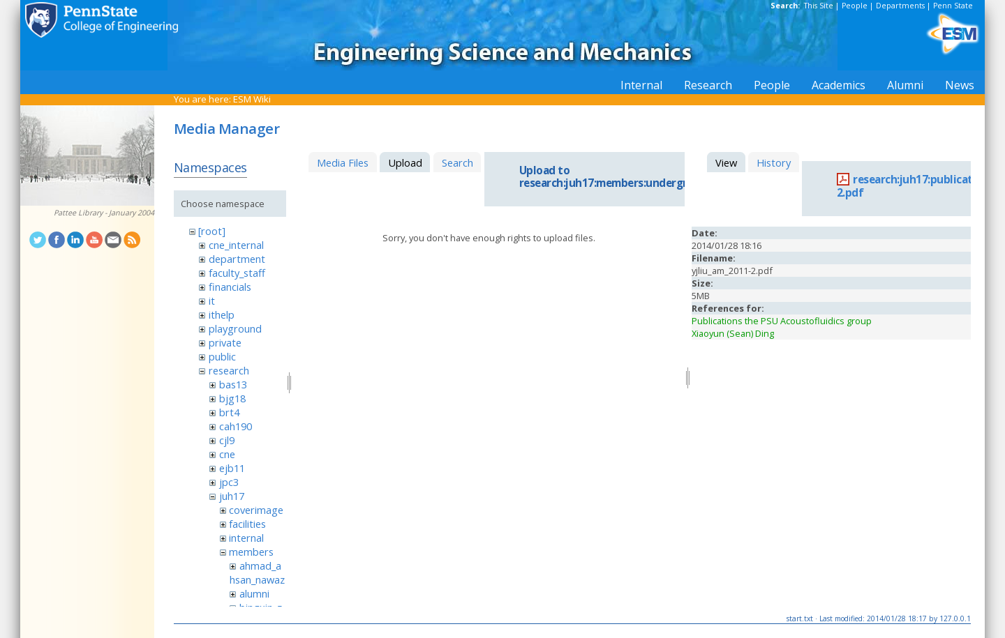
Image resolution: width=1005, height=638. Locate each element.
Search (457, 162)
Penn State (953, 5)
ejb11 (232, 468)
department (237, 259)
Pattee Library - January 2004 (104, 213)
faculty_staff (237, 273)
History (774, 162)
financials (230, 287)
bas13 (233, 384)
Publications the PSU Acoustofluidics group (782, 320)
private (225, 342)
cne (227, 454)
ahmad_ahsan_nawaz (257, 572)
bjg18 (232, 398)
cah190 (235, 426)
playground (235, 328)
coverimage (256, 510)
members (251, 552)
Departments (900, 5)
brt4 (229, 412)
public (222, 356)
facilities (247, 524)
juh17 (231, 496)
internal (246, 538)
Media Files (342, 162)
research (229, 370)
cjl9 (226, 440)
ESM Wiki (252, 99)
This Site (818, 5)
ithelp (221, 314)
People (855, 5)
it (212, 300)
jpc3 (229, 482)
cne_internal (236, 245)
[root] (211, 231)
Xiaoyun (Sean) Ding (733, 333)
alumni (254, 593)
